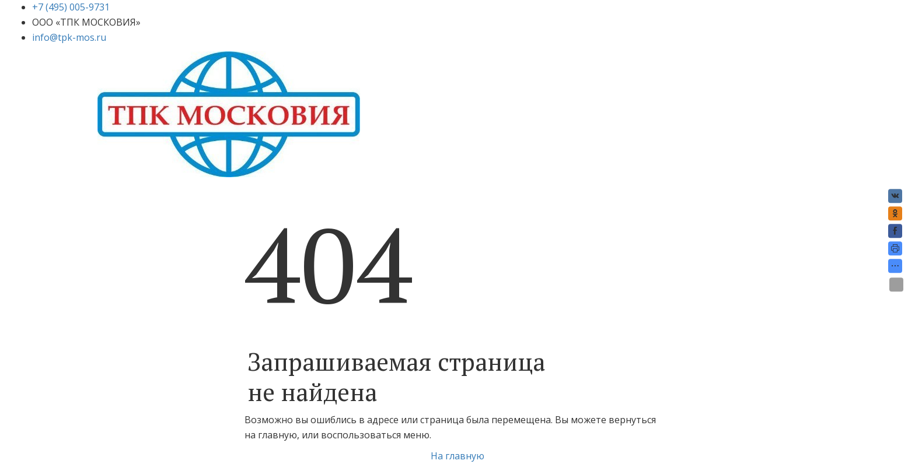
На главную (457, 455)
